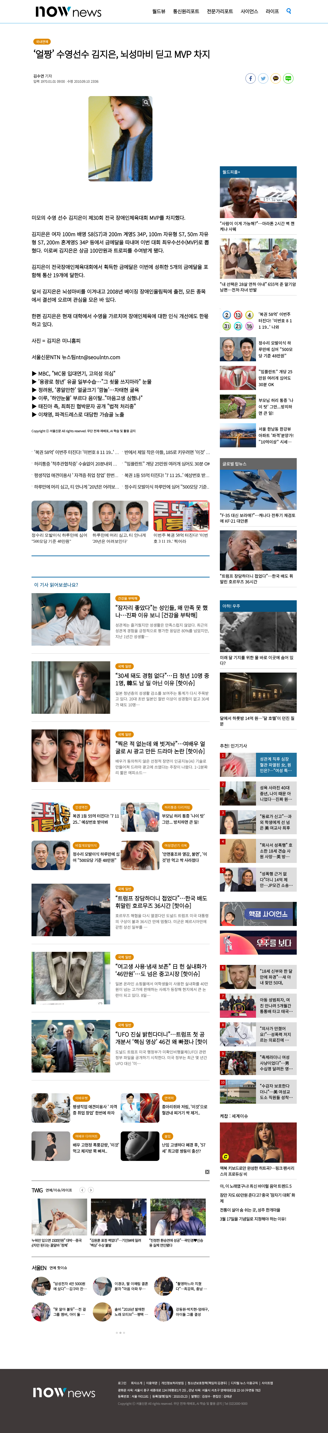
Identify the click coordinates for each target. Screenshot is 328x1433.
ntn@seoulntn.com (98, 357)
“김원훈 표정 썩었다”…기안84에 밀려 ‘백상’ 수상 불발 (174, 1243)
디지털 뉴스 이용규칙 (244, 1383)
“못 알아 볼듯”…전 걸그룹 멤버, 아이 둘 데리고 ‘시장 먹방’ (69, 1314)
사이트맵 (267, 1383)
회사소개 (136, 1383)
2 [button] (120, 1333)
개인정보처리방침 (172, 1383)
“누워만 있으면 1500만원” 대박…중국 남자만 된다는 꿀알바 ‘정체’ (115, 1243)
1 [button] (117, 1333)
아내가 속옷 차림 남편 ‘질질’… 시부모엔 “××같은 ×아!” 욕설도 (56, 1243)
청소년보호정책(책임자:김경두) (207, 1383)
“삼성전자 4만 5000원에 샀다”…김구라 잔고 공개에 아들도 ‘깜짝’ (70, 1288)
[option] (57, 1225)
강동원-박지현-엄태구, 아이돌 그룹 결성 (192, 1312)
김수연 (38, 76)
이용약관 (151, 1383)
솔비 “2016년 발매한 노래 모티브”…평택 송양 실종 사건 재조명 (131, 1314)
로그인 (122, 1383)
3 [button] (124, 1333)
